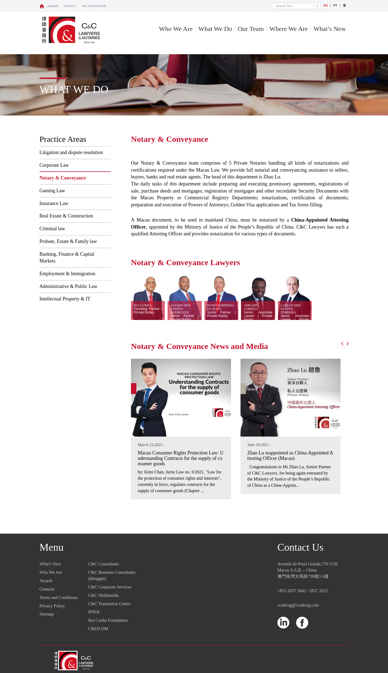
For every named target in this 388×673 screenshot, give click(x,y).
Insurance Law (54, 203)
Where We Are (289, 28)
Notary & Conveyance (63, 178)
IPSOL (94, 612)
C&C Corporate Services (110, 587)
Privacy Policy (52, 606)
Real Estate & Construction (66, 216)
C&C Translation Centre (109, 603)
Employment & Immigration (67, 273)
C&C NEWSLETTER (94, 6)
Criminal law (52, 228)
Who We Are (176, 28)
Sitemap (47, 614)
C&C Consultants (103, 564)
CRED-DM (98, 628)
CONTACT (70, 6)
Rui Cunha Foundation (108, 620)
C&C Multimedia (103, 595)
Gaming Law (52, 190)
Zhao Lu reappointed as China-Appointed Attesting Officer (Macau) (290, 455)
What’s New (329, 28)
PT (335, 5)
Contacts (47, 589)
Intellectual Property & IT (65, 299)
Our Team (251, 28)
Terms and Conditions (59, 597)
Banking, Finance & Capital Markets (67, 257)
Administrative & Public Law (68, 286)
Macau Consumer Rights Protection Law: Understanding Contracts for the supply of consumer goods (180, 458)
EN (325, 5)
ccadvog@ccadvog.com (298, 605)
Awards (52, 6)
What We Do (215, 28)
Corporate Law (54, 165)
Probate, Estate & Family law (68, 241)
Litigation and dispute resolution (71, 152)
